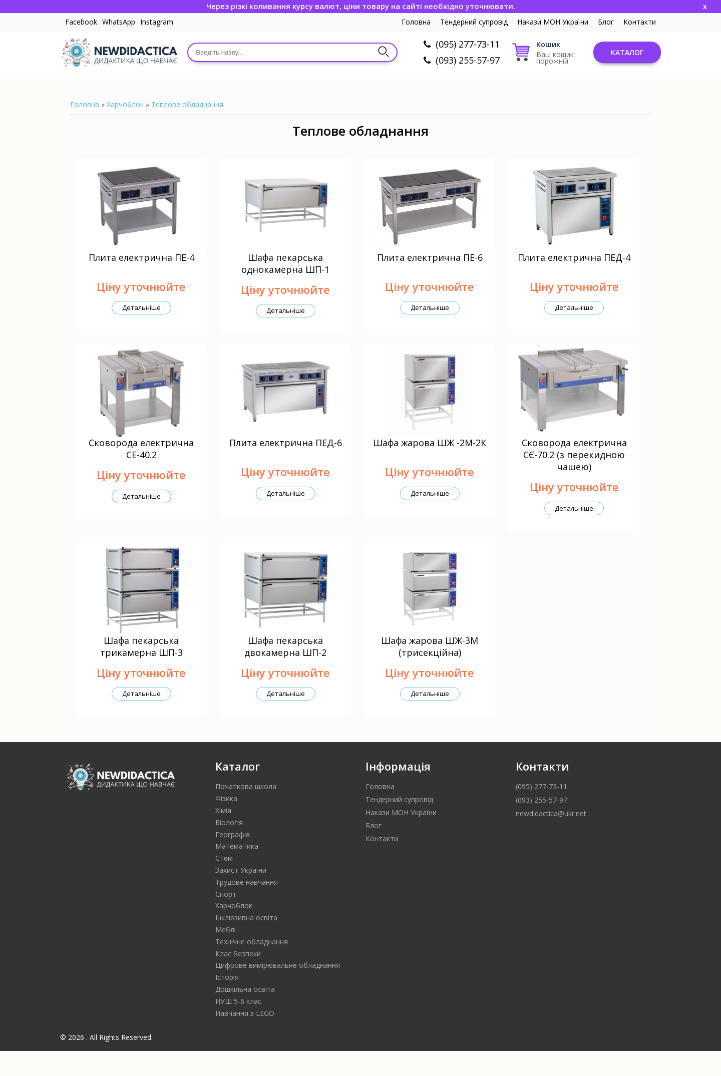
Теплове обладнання (187, 104)
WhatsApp (118, 22)
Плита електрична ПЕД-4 (574, 265)
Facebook (81, 22)
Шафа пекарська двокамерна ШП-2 (285, 671)
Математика (236, 871)
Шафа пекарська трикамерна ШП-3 (141, 671)
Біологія (229, 847)
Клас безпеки (238, 978)
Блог (606, 22)
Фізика (226, 823)
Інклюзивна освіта (246, 942)
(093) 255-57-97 (468, 60)
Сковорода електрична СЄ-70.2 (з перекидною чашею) (574, 472)
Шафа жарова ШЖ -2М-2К (429, 460)
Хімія (223, 835)
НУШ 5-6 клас (238, 1026)
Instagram (156, 22)
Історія (227, 1002)
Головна (416, 22)
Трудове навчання (246, 907)
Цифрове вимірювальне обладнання (277, 990)
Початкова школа (245, 811)
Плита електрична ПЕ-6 (430, 265)
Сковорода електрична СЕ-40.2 (141, 466)
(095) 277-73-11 (468, 44)
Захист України (240, 895)
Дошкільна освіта (245, 1014)
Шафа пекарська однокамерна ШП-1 (285, 271)
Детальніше (141, 315)
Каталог (627, 52)
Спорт (225, 919)
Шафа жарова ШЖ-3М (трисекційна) (429, 671)
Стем (224, 883)
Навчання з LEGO (244, 1038)
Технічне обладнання (251, 966)
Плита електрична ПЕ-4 (141, 265)
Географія (232, 859)
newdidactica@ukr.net (551, 838)
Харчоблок (125, 104)
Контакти (639, 22)
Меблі (225, 954)
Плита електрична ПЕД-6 (285, 460)
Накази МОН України (552, 22)
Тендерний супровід (474, 22)
